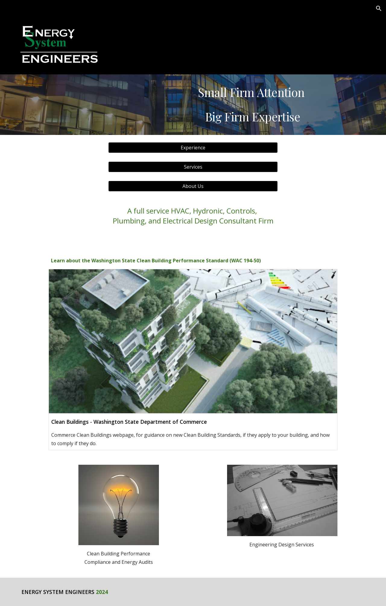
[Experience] (193, 147)
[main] (252, 104)
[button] (379, 8)
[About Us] (193, 186)
